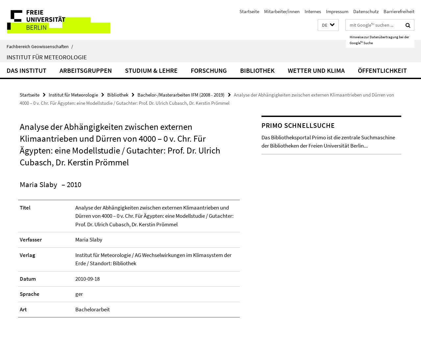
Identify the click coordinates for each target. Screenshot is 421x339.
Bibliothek (257, 70)
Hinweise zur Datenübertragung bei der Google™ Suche (379, 40)
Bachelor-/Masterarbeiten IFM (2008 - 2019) (181, 95)
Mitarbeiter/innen (282, 11)
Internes (313, 11)
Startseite (249, 11)
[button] (328, 25)
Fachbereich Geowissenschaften (40, 46)
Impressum (337, 11)
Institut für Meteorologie (47, 57)
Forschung (209, 70)
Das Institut (26, 70)
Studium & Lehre (151, 70)
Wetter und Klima (316, 70)
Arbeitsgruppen (86, 70)
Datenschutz (366, 11)
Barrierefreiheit (399, 11)
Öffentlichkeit (382, 70)
